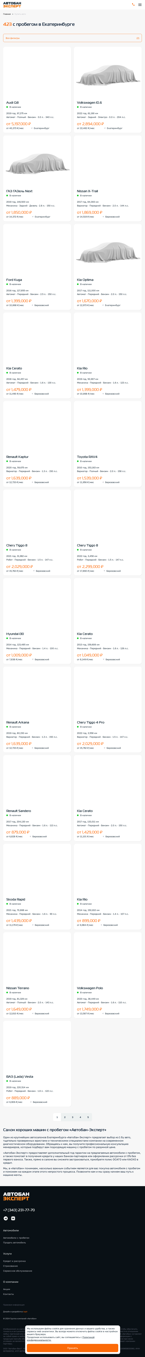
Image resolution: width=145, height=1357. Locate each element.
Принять (72, 1348)
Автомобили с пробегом (16, 1234)
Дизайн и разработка (15, 1308)
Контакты (8, 1291)
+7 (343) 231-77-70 (19, 1207)
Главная (7, 14)
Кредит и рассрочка (14, 1257)
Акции (6, 1286)
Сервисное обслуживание (17, 1267)
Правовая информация (14, 1301)
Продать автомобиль (14, 1239)
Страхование (10, 1262)
